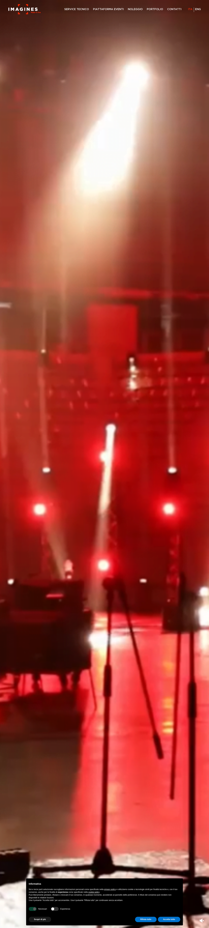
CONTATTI (174, 9)
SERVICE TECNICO (76, 9)
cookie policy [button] (93, 892)
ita (190, 9)
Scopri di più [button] (40, 919)
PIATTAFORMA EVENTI (108, 9)
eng (198, 9)
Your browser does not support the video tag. (104, 464)
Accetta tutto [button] (169, 919)
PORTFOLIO (155, 9)
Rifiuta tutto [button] (145, 919)
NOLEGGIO (135, 9)
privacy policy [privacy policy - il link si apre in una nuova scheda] (110, 889)
